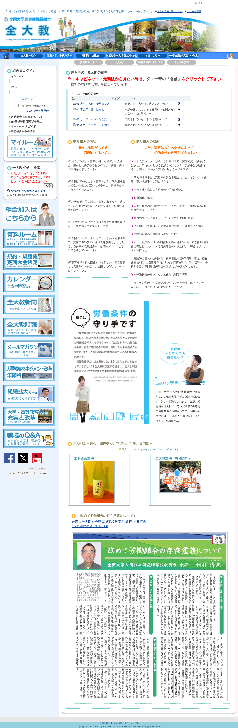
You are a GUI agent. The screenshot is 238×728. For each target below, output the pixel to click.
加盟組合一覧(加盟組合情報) (121, 55)
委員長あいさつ (88, 62)
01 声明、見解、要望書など (93, 103)
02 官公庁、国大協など (90, 109)
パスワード (16, 87)
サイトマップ (130, 723)
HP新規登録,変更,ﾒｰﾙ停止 (183, 55)
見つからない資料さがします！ (29, 190)
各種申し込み (152, 55)
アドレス (76, 93)
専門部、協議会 (90, 55)
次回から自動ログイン (35, 105)
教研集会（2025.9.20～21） (27, 116)
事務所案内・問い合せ (150, 62)
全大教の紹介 (28, 55)
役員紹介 (120, 62)
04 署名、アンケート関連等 (93, 124)
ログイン (200, 2)
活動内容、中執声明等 (59, 55)
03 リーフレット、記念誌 (91, 119)
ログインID (16, 76)
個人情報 (118, 723)
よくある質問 (181, 62)
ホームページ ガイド (22, 126)
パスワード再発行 (38, 110)
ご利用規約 (105, 723)
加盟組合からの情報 (22, 131)
